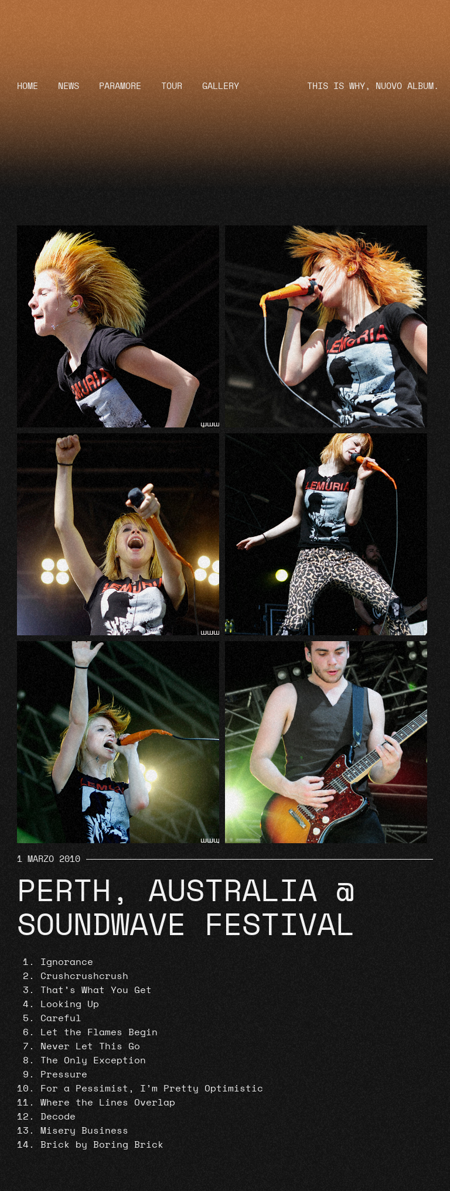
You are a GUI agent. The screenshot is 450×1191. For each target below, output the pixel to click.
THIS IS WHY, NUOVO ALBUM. (373, 86)
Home (27, 86)
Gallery (220, 86)
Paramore (120, 86)
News (68, 86)
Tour (171, 86)
